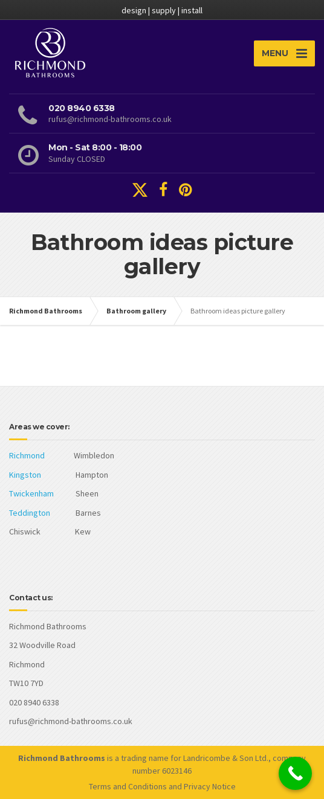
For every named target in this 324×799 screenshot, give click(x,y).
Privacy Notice (210, 786)
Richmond (27, 455)
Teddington (29, 512)
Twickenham (31, 493)
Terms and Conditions (128, 786)
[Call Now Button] (295, 773)
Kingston (25, 474)
